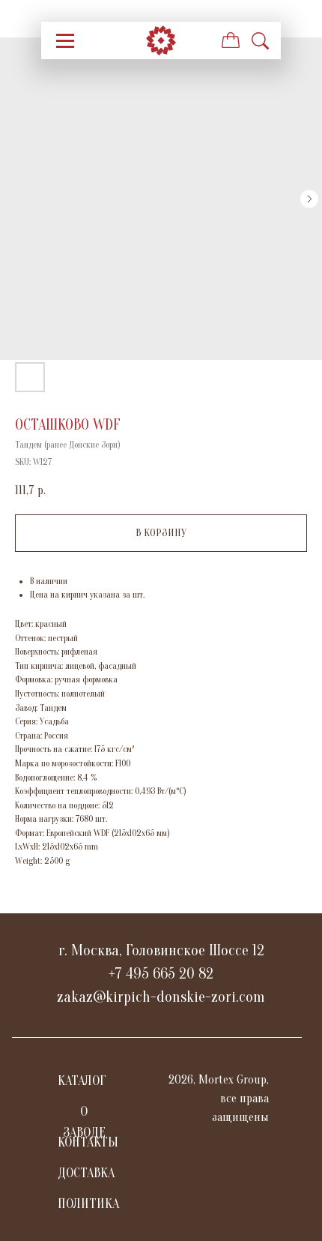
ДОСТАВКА (86, 1173)
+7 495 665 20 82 (161, 973)
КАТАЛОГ (82, 1081)
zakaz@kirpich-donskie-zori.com (161, 997)
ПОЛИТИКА (88, 1204)
